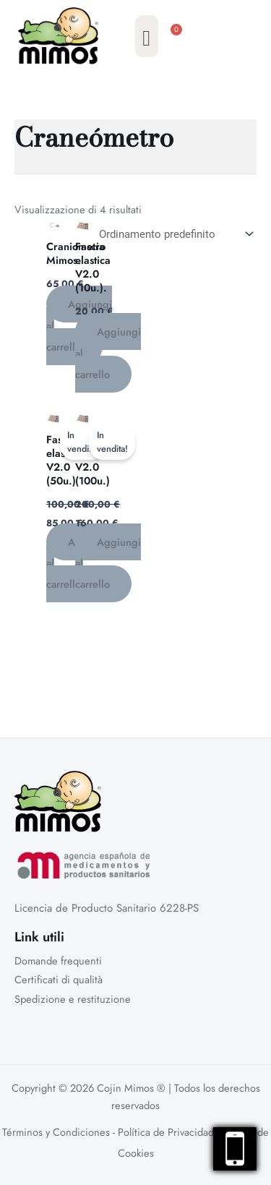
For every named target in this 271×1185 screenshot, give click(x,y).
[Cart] (177, 39)
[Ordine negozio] (173, 234)
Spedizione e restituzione (72, 998)
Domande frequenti (58, 960)
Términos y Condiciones (56, 1131)
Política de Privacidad (166, 1131)
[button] (146, 36)
